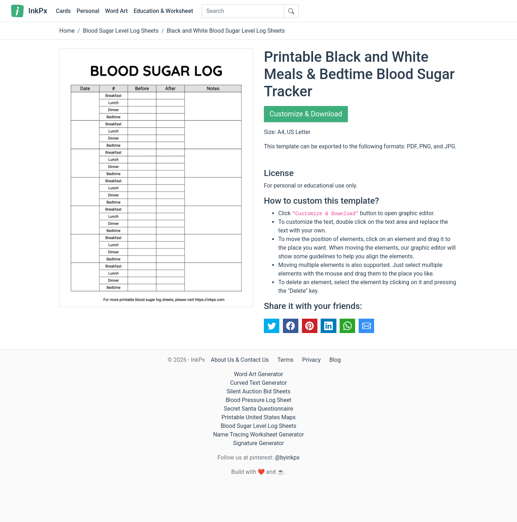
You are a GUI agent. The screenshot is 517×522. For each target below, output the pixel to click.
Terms (286, 359)
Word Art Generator (258, 374)
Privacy (311, 359)
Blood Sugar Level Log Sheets (121, 30)
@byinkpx (287, 457)
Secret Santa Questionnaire (258, 408)
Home (67, 30)
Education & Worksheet (163, 11)
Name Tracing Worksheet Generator (258, 434)
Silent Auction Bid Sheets (258, 391)
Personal (87, 11)
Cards (63, 11)
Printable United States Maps (259, 417)
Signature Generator (258, 443)
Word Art (116, 11)
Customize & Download (307, 114)
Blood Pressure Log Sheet (258, 400)
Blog (335, 359)
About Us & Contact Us (240, 359)
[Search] (243, 11)
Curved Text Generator (258, 382)
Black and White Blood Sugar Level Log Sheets (226, 30)
